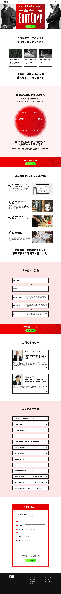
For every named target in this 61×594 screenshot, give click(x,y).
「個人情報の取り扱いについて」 (26, 555)
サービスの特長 (29, 1)
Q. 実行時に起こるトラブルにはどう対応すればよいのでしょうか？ (28, 476)
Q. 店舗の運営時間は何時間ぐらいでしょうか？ (24, 470)
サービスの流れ (36, 1)
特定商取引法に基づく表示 (48, 581)
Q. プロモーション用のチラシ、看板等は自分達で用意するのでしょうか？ (30, 482)
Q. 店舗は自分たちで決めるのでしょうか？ (23, 436)
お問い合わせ (55, 1)
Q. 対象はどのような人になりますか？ (22, 424)
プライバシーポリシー (48, 579)
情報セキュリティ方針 (48, 577)
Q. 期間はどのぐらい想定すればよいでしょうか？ (24, 447)
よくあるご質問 (49, 1)
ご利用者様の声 (42, 1)
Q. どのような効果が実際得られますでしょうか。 (24, 465)
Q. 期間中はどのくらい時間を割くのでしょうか (24, 418)
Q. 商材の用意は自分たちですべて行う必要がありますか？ (26, 441)
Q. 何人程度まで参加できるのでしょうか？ (23, 430)
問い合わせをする (30, 163)
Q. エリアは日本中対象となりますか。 (22, 453)
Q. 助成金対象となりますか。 (20, 459)
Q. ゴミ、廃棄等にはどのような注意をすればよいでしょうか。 (27, 488)
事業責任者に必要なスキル (21, 1)
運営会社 (46, 575)
